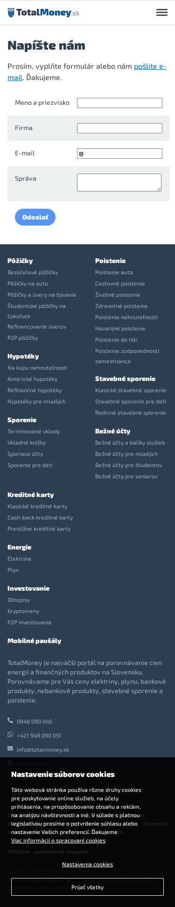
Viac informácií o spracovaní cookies (58, 840)
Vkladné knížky (26, 442)
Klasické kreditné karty (37, 506)
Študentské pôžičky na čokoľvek (36, 310)
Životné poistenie (117, 294)
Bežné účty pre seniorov (126, 476)
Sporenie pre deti (30, 464)
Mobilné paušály (34, 640)
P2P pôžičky (22, 337)
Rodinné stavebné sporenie (130, 412)
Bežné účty (112, 431)
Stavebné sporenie (125, 378)
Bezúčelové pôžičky (32, 272)
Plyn (13, 569)
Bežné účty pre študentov (128, 464)
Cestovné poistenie (120, 283)
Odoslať (35, 217)
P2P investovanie (29, 622)
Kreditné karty (30, 494)
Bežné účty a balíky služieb (130, 442)
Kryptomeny (23, 610)
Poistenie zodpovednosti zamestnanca (127, 355)
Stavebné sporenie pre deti (130, 401)
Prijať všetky (87, 887)
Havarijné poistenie (120, 328)
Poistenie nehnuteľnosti (126, 317)
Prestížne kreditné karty (38, 528)
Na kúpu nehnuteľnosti (37, 367)
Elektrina (19, 558)
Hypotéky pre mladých (36, 401)
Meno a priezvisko (42, 102)
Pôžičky (20, 260)
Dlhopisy (18, 599)
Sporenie (21, 420)
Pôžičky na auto (27, 283)
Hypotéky (23, 356)
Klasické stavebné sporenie (131, 390)
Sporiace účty (25, 453)
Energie (19, 547)
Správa (25, 178)
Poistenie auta (114, 272)
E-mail (25, 153)
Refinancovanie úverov (36, 326)
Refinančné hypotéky (34, 390)
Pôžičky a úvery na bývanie (42, 294)
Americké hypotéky (32, 378)
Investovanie (28, 588)
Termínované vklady (33, 431)
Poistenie (110, 260)
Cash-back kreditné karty (40, 517)
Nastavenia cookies (87, 864)
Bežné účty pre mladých (126, 453)
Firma (24, 128)
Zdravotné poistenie (121, 305)
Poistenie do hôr (116, 339)
